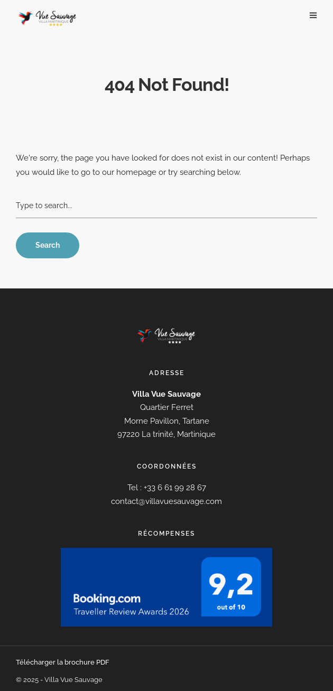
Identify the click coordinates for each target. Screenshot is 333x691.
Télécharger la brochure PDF (62, 662)
